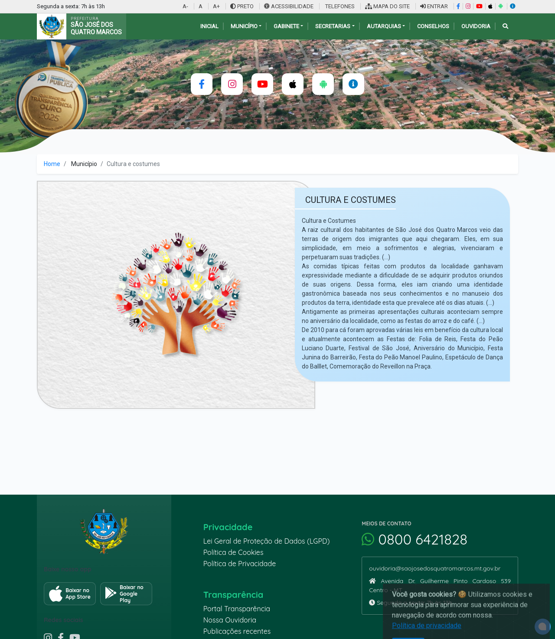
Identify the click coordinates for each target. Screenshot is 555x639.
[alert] (543, 627)
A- (185, 6)
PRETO (242, 6)
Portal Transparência (236, 608)
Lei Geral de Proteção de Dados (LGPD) (266, 541)
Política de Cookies (233, 552)
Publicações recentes (237, 631)
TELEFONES (339, 6)
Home (52, 163)
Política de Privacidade (239, 563)
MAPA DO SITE (387, 6)
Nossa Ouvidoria (229, 620)
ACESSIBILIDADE (289, 6)
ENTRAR (434, 6)
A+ (216, 6)
